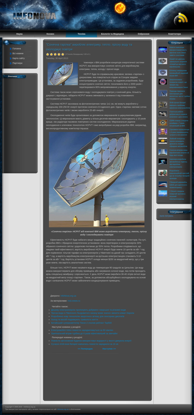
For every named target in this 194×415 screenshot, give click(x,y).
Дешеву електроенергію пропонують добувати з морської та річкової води (88, 310)
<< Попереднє (85, 349)
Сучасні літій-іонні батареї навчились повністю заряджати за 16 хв (84, 344)
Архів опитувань (166, 216)
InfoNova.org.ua (68, 296)
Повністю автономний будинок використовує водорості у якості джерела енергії (91, 341)
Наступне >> (109, 349)
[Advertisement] (21, 125)
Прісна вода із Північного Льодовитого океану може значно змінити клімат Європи (92, 313)
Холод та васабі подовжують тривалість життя (74, 319)
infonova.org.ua (63, 409)
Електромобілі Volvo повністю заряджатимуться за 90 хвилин (82, 330)
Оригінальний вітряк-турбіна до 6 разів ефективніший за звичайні (84, 333)
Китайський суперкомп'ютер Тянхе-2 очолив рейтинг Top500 (81, 323)
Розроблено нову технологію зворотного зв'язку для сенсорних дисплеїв (87, 316)
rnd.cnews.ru (74, 301)
